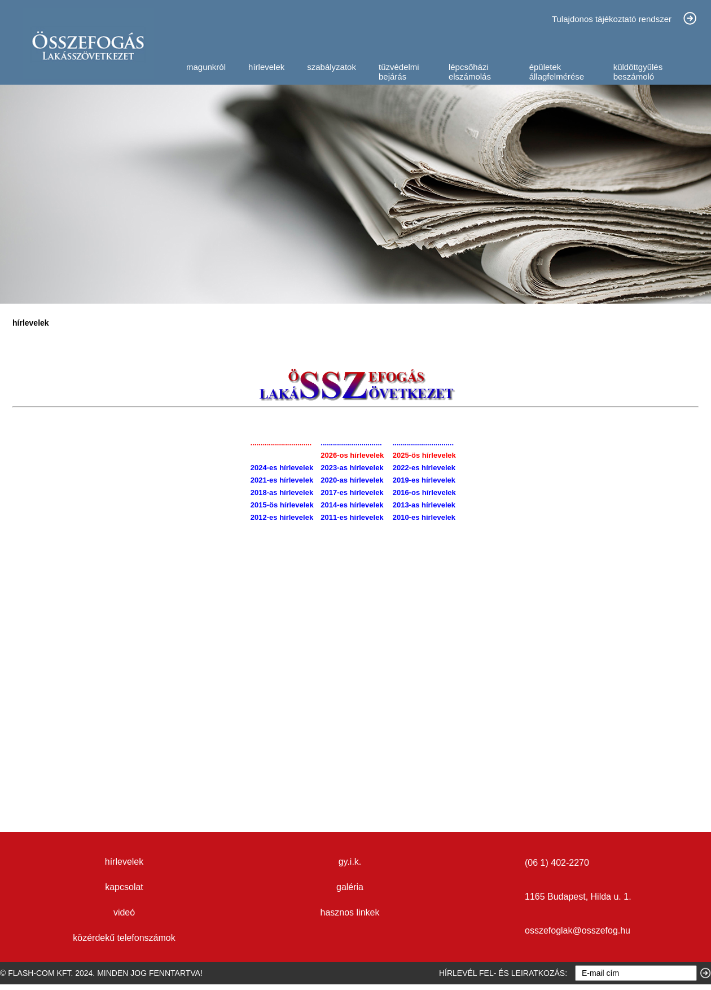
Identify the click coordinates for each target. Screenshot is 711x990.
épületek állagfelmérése (557, 71)
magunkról (206, 67)
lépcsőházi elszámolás (470, 71)
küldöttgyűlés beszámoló (638, 71)
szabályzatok (331, 67)
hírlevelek (266, 67)
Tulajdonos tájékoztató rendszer (612, 19)
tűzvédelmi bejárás (399, 71)
